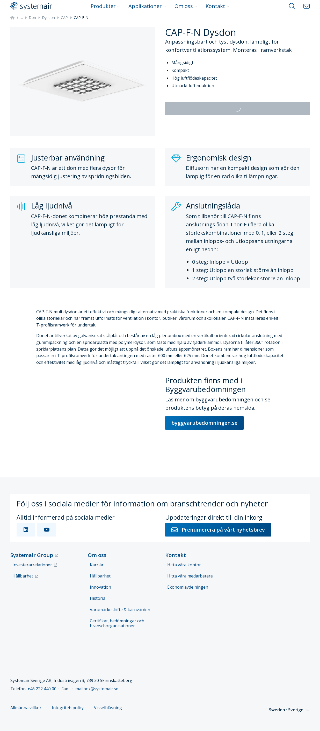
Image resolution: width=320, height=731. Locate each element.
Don (32, 17)
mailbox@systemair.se (96, 689)
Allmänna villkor (25, 707)
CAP (64, 17)
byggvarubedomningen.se (204, 422)
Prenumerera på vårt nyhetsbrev (218, 529)
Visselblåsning (108, 707)
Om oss (185, 6)
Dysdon (48, 17)
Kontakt (217, 6)
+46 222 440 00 (41, 689)
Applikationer (147, 6)
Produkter (105, 6)
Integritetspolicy (68, 707)
